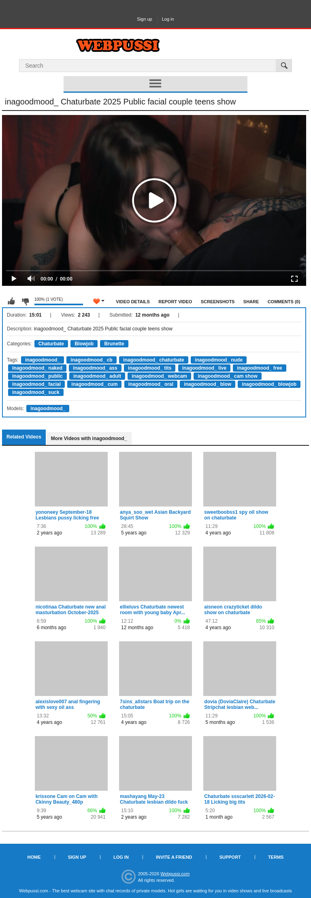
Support (230, 857)
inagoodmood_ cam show (227, 376)
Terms (276, 857)
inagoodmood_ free (259, 368)
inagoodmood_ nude (219, 360)
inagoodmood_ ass (95, 368)
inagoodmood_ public (37, 376)
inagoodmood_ (42, 360)
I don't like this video (25, 301)
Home (34, 857)
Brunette (114, 344)
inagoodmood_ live (204, 368)
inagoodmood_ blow (207, 384)
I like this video (11, 301)
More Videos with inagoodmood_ (89, 438)
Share (251, 301)
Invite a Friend (174, 857)
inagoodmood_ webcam (159, 376)
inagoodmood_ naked (37, 368)
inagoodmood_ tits (149, 368)
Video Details (133, 301)
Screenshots (218, 301)
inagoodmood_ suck (36, 392)
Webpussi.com (175, 873)
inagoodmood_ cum (94, 384)
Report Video (175, 301)
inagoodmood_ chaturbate (153, 360)
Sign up (144, 19)
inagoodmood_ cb (91, 360)
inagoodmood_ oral (150, 384)
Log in (168, 19)
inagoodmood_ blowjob (269, 384)
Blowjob (84, 344)
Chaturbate (51, 344)
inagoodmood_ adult (97, 376)
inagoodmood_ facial (36, 384)
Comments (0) (284, 301)
